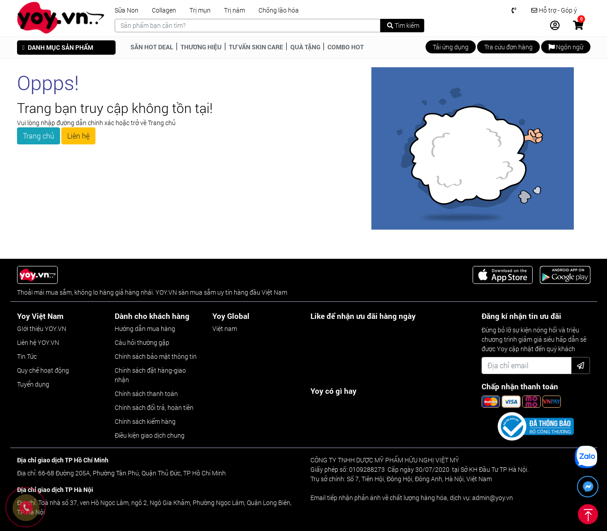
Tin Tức (27, 356)
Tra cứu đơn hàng (508, 47)
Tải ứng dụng (451, 47)
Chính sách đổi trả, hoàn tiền (154, 407)
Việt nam (224, 328)
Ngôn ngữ (565, 47)
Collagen (164, 10)
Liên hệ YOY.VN (38, 342)
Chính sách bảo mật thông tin (156, 356)
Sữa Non (126, 10)
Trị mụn (200, 10)
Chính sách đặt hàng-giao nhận (150, 375)
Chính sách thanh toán (146, 393)
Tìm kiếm (403, 25)
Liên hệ (78, 135)
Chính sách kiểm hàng (145, 421)
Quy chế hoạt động (43, 370)
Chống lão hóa (278, 10)
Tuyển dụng (33, 384)
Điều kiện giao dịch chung (150, 435)
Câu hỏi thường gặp (142, 342)
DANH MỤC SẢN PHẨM (57, 47)
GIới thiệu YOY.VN (41, 328)
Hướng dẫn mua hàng (145, 328)
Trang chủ (38, 135)
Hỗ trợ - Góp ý (554, 10)
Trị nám (234, 10)
